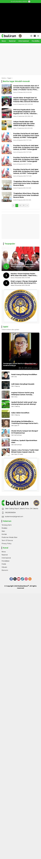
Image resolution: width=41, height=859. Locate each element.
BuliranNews (23, 586)
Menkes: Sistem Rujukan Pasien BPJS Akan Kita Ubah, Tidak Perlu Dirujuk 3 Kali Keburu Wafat (23, 275)
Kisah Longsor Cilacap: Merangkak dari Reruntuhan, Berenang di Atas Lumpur (24, 282)
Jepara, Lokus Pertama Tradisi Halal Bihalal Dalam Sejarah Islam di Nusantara (24, 451)
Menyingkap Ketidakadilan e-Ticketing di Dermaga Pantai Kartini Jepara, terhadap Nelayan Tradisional (25, 422)
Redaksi (4, 528)
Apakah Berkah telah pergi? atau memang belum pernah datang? (24, 403)
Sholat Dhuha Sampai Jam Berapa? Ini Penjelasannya (24, 432)
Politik (4, 564)
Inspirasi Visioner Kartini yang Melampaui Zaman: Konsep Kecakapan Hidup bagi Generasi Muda (23, 394)
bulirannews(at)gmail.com (14, 516)
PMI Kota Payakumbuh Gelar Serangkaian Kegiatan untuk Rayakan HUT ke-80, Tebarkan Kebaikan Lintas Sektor (25, 112)
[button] (31, 36)
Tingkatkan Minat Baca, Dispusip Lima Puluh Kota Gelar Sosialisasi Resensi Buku (26, 183)
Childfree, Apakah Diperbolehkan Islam (24, 441)
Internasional (6, 558)
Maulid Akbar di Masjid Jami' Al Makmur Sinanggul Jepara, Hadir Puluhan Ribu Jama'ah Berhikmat (26, 99)
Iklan (3, 531)
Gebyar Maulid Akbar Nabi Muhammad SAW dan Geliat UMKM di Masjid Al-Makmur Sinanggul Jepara (24, 124)
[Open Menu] (35, 36)
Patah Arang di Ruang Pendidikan (24, 374)
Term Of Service (7, 540)
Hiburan (4, 567)
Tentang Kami (7, 525)
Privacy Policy (6, 543)
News (4, 552)
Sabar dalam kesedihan (20, 413)
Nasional (5, 555)
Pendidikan (5, 561)
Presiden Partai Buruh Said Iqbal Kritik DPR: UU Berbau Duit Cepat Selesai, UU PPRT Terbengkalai (26, 135)
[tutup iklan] (29, 1)
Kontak (4, 534)
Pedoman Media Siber (9, 537)
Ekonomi (5, 570)
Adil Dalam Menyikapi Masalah (22, 384)
